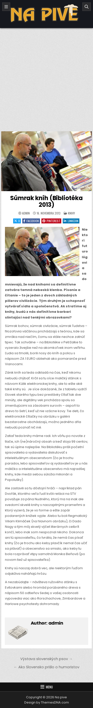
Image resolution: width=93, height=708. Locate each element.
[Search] (86, 6)
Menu (49, 686)
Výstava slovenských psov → (46, 658)
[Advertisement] (46, 77)
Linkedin (71, 221)
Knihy (71, 213)
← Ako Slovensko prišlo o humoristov (46, 667)
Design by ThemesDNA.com (46, 702)
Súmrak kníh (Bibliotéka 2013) (46, 201)
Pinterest (51, 221)
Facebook (31, 221)
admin (26, 213)
